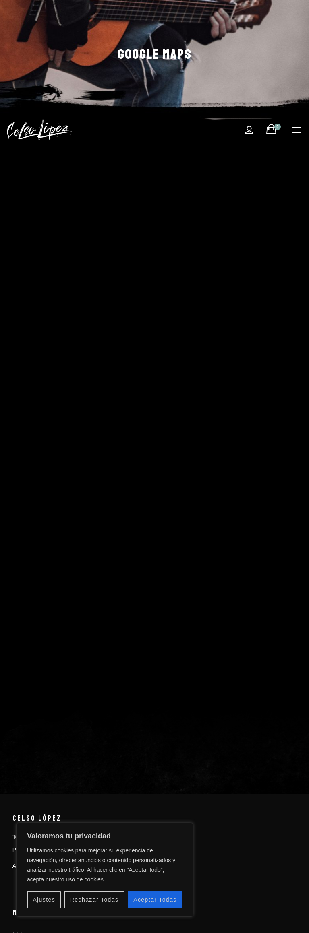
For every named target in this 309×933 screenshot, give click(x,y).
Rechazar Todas (94, 899)
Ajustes (44, 899)
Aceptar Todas (154, 899)
